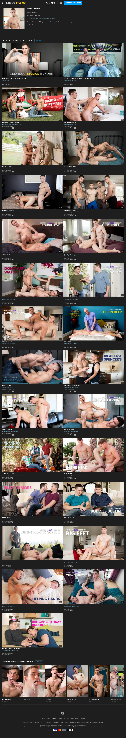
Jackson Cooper (6, 255)
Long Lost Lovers (8, 210)
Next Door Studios (7, 83)
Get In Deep (68, 341)
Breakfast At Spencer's (72, 385)
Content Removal (98, 726)
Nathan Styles (74, 519)
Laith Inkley (12, 343)
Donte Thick (67, 168)
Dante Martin (67, 212)
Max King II (74, 80)
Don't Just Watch (8, 298)
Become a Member (73, 3)
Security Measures (70, 298)
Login (86, 3)
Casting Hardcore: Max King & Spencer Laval (79, 78)
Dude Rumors (6, 517)
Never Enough (7, 385)
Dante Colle (80, 168)
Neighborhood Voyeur (10, 561)
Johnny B (18, 124)
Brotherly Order (70, 210)
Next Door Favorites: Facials (34, 698)
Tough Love (6, 254)
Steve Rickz (88, 212)
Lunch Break (68, 254)
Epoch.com (31, 726)
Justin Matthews (20, 475)
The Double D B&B (70, 166)
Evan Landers (74, 299)
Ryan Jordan (5, 124)
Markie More (5, 475)
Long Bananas (7, 341)
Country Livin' (7, 166)
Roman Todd (67, 475)
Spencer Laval (5, 80)
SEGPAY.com (75, 726)
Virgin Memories (69, 605)
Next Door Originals (8, 389)
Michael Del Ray (6, 431)
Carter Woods (13, 212)
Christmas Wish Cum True (11, 122)
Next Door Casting (69, 83)
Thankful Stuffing (8, 473)
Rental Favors (69, 429)
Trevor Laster (5, 168)
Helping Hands (7, 605)
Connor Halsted (68, 562)
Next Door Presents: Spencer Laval (45, 18)
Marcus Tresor (74, 387)
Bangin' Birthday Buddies (11, 648)
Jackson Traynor (68, 606)
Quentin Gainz (5, 519)
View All (38, 40)
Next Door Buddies (7, 126)
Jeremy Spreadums (7, 650)
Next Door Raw (68, 126)
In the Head (68, 473)
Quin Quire (74, 255)
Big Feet (66, 561)
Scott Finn (4, 606)
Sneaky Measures (70, 122)
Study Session (7, 429)
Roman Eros (74, 343)
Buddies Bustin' (69, 517)
